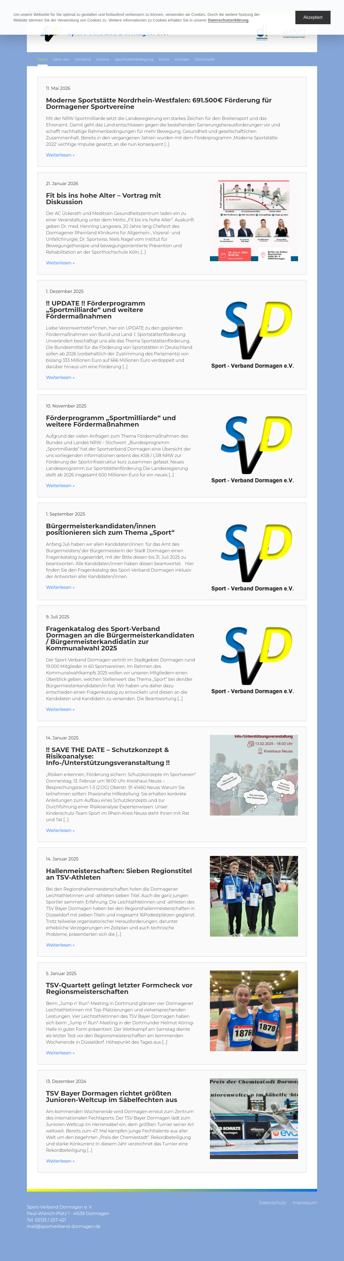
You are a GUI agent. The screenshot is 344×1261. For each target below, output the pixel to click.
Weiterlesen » (60, 155)
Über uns (61, 59)
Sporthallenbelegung (133, 59)
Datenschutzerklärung (228, 20)
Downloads (204, 59)
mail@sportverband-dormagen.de (64, 1226)
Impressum (305, 1202)
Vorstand (82, 59)
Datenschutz (272, 1202)
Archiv (164, 59)
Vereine (102, 59)
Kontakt (182, 59)
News (43, 59)
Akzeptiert (312, 17)
